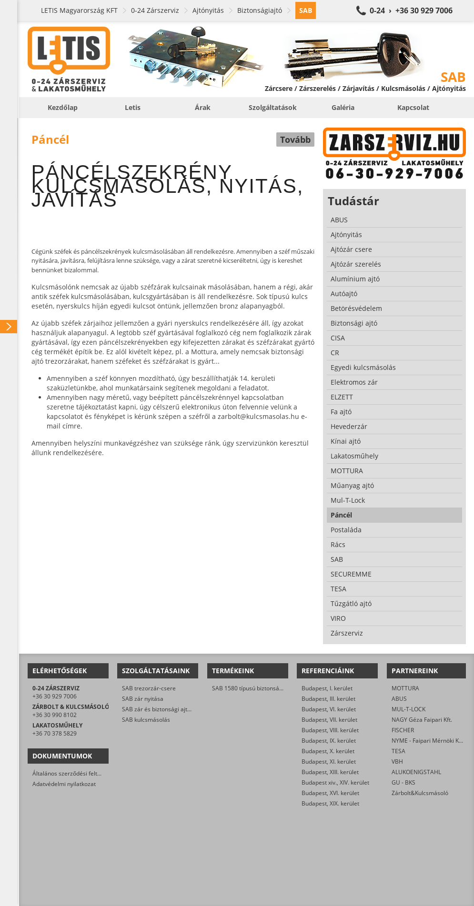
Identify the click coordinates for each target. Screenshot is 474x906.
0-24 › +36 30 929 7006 (411, 10)
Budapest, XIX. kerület (330, 803)
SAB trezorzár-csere (149, 688)
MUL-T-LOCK (408, 709)
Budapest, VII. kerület (329, 720)
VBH (397, 761)
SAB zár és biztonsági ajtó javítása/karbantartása (187, 709)
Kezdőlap (63, 107)
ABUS (399, 699)
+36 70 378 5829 (54, 733)
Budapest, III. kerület (328, 699)
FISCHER (403, 730)
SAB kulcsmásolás (146, 720)
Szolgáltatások (273, 107)
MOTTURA (405, 688)
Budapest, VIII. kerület (330, 730)
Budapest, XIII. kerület (330, 772)
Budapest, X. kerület (328, 751)
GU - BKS (403, 782)
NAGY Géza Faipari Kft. (422, 720)
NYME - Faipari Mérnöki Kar (428, 741)
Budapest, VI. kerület (329, 709)
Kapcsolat (413, 107)
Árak (203, 107)
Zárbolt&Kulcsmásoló (420, 793)
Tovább (295, 139)
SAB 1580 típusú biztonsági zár (253, 688)
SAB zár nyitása (142, 699)
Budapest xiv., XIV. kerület (335, 782)
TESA (398, 751)
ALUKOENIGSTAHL (416, 772)
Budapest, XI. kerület (329, 761)
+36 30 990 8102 (54, 715)
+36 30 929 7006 (54, 696)
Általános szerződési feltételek (72, 773)
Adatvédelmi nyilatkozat (64, 784)
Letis (133, 107)
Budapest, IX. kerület (329, 741)
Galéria (343, 107)
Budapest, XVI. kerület (330, 793)
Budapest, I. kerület (327, 688)
